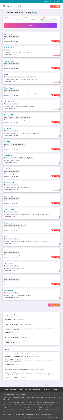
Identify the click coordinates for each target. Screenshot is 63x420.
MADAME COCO (10, 128)
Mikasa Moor (9, 61)
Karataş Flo (8, 223)
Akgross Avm (14, 364)
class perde (12, 332)
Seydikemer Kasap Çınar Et (16, 372)
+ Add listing (55, 6)
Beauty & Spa (22, 144)
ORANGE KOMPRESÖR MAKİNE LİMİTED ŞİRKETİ (24, 369)
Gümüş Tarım (9, 196)
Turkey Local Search (13, 6)
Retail (33, 12)
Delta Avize (8, 155)
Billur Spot (8, 236)
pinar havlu (8, 277)
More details (55, 41)
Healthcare (7, 50)
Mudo (6, 74)
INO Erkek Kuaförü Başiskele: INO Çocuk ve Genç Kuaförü (21, 367)
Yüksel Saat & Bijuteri (15, 340)
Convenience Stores (14, 117)
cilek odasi (8, 169)
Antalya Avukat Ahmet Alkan (14, 359)
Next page (54, 305)
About (20, 389)
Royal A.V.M (8, 115)
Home (6, 389)
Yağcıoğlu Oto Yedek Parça (16, 335)
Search (30, 25)
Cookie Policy (36, 389)
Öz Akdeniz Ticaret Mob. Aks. (17, 329)
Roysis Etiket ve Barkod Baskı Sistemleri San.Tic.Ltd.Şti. (22, 356)
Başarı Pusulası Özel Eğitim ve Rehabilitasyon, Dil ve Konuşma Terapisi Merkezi (29, 374)
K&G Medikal (9, 101)
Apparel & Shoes (31, 77)
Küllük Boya (8, 263)
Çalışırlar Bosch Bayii (14, 319)
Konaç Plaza (8, 88)
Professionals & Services (10, 144)
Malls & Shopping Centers (26, 158)
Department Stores (14, 36)
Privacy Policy (27, 389)
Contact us (55, 389)
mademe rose (9, 182)
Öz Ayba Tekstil (13, 327)
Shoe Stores (23, 77)
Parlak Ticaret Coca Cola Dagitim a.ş (18, 324)
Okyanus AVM (9, 209)
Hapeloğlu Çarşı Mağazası (17, 342)
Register (49, 1)
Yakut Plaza (8, 142)
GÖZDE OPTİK (9, 47)
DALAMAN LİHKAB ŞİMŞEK (16, 377)
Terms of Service (46, 389)
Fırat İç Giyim (12, 322)
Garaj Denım (8, 290)
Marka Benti (8, 250)
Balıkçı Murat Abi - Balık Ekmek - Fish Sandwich (19, 354)
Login (44, 1)
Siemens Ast (8, 34)
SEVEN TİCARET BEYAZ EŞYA (16, 337)
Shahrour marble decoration (17, 361)
